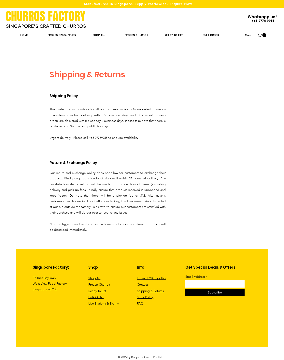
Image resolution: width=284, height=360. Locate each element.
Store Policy (145, 297)
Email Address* (196, 276)
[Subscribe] (215, 292)
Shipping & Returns (150, 291)
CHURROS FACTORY (45, 16)
